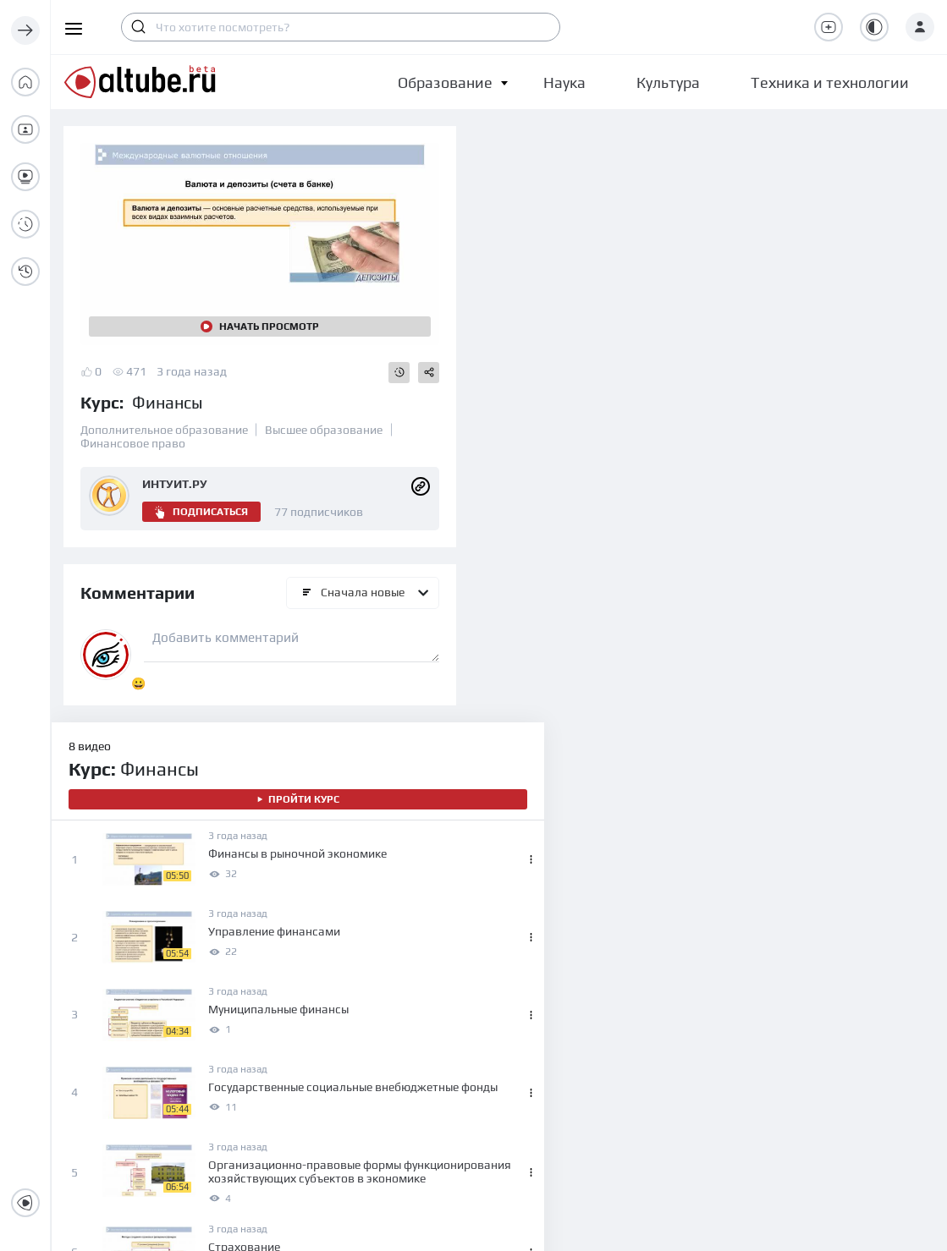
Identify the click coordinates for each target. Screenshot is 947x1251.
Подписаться (201, 500)
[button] (445, 82)
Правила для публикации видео (825, 1060)
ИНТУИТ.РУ (174, 472)
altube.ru (519, 1225)
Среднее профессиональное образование (370, 1067)
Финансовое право (132, 431)
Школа (312, 1030)
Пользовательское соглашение (824, 1000)
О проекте (133, 969)
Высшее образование (324, 418)
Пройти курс (687, 203)
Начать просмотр (249, 315)
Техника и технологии (576, 1060)
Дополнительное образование (164, 418)
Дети (307, 1000)
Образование (445, 82)
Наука (532, 1000)
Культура (540, 1030)
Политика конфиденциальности (826, 1030)
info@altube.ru (101, 1035)
